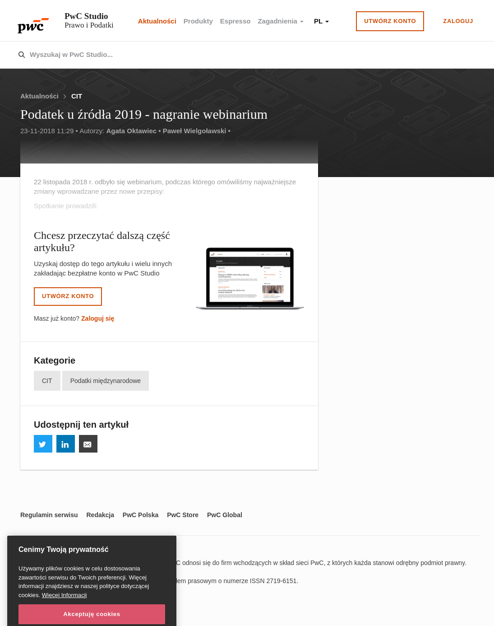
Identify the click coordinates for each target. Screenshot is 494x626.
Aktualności (157, 21)
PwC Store (183, 515)
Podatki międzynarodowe (105, 380)
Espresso (235, 21)
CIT (76, 96)
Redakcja (100, 515)
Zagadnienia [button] (281, 21)
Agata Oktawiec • (133, 131)
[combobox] (228, 55)
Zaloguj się (97, 318)
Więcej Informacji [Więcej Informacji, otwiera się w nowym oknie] (64, 604)
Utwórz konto (390, 21)
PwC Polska (140, 515)
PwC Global (224, 515)
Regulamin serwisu (49, 515)
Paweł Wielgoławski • (197, 131)
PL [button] (321, 21)
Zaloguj (458, 21)
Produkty (198, 21)
